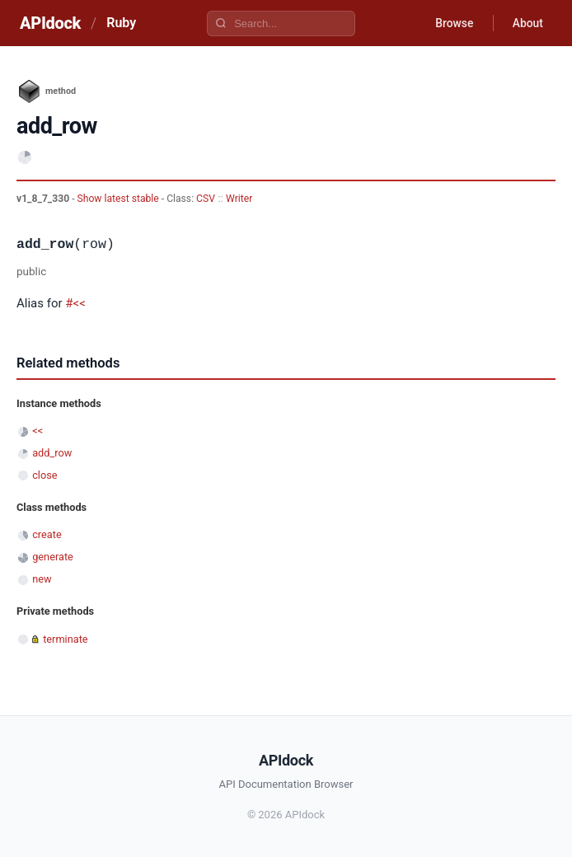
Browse (452, 23)
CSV (205, 198)
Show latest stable (119, 198)
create (47, 534)
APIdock (50, 23)
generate (52, 556)
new (41, 579)
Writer (239, 198)
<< (37, 430)
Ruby (121, 22)
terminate (65, 639)
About (526, 23)
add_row (52, 453)
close (44, 475)
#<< (75, 303)
